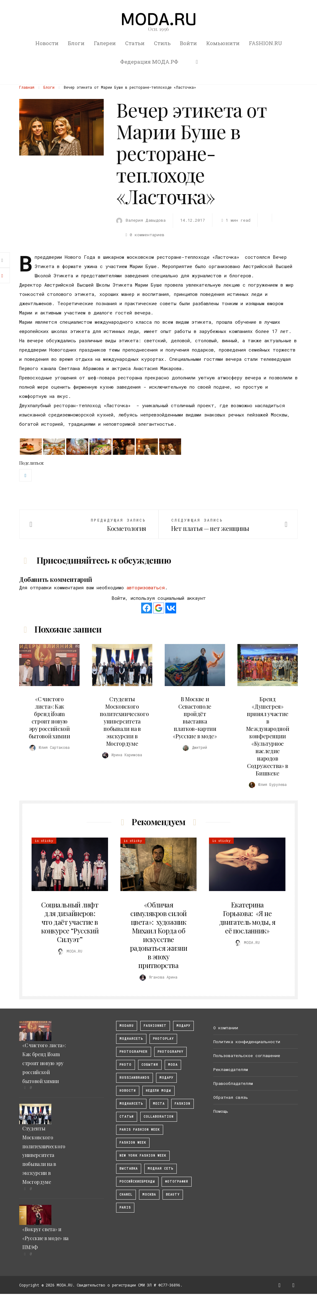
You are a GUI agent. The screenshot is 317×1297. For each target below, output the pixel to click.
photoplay (163, 1039)
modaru (126, 1026)
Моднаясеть (131, 1104)
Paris (125, 1207)
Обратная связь (230, 1097)
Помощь (220, 1111)
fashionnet (155, 1026)
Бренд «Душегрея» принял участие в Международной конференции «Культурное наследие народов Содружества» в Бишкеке (267, 736)
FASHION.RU (265, 43)
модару (183, 1026)
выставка (128, 1169)
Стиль (162, 43)
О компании (225, 1027)
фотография (176, 1182)
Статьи (135, 43)
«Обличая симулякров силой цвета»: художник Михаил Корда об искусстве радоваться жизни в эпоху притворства (158, 935)
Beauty (173, 1194)
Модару (166, 1078)
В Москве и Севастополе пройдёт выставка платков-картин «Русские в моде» (195, 717)
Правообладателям (233, 1083)
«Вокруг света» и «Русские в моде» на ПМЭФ (45, 1238)
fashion (182, 1104)
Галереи (105, 43)
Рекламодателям (230, 1069)
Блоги (76, 43)
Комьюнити (223, 43)
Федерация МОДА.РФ (149, 61)
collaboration (159, 1117)
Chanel (125, 1194)
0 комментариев (144, 234)
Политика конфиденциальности (246, 1041)
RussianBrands (134, 1078)
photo (125, 1065)
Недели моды (158, 1091)
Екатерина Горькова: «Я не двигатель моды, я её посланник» (247, 917)
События (149, 1065)
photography (170, 1052)
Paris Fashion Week (139, 1130)
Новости (47, 43)
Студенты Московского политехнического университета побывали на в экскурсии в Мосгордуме (124, 721)
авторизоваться (146, 587)
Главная (26, 87)
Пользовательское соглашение (246, 1055)
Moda (173, 1065)
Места (159, 1104)
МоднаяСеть (131, 1039)
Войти (188, 43)
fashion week (132, 1143)
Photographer (133, 1052)
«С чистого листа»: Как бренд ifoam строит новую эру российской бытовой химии (49, 717)
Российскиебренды (137, 1182)
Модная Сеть (160, 1169)
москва (149, 1194)
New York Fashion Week (142, 1156)
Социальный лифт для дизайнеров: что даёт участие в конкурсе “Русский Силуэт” (70, 922)
